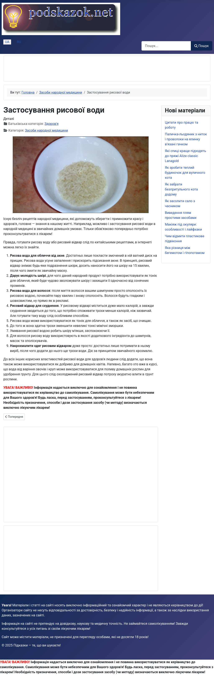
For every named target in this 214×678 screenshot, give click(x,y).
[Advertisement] (83, 68)
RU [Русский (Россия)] (19, 42)
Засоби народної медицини (46, 130)
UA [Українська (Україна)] (7, 42)
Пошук (201, 46)
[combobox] (166, 46)
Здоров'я (52, 124)
